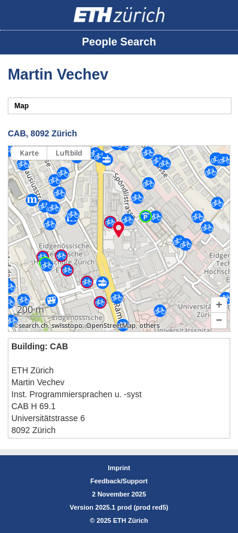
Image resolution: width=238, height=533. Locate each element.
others (149, 325)
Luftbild (69, 153)
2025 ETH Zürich (122, 520)
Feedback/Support (119, 481)
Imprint (119, 467)
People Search (119, 42)
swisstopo (67, 325)
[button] (219, 305)
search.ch (33, 325)
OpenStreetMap (111, 325)
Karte (29, 153)
